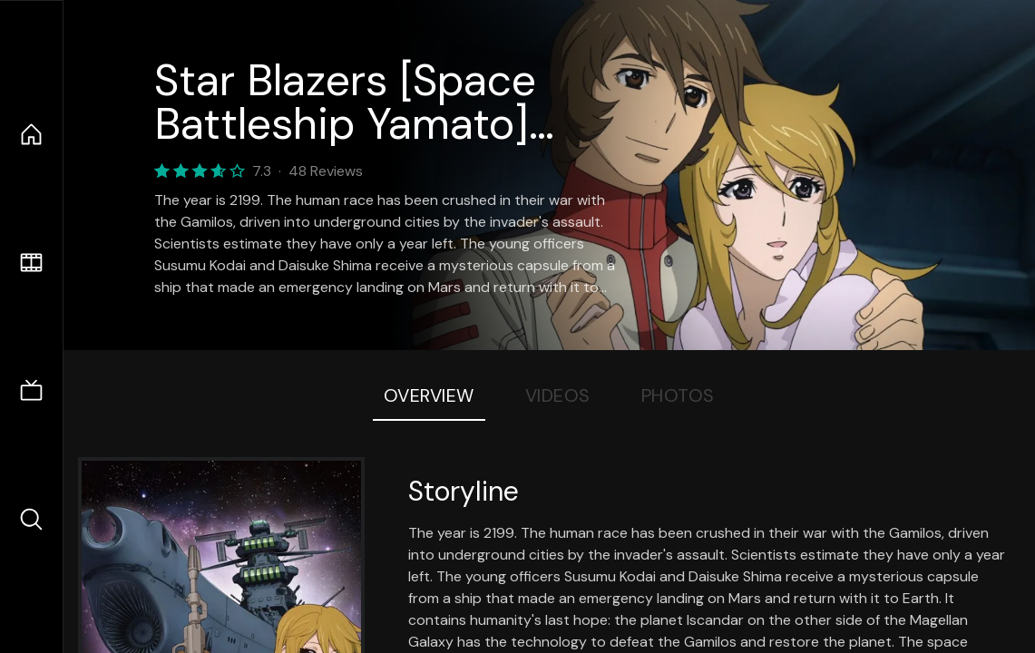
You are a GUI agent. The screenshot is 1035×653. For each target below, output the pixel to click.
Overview (429, 395)
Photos (678, 395)
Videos (558, 395)
